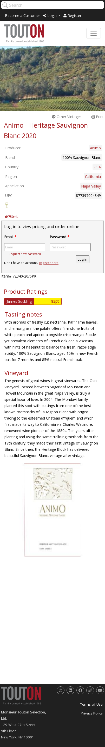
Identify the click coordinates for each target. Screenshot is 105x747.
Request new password (25, 254)
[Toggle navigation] (93, 33)
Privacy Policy (92, 713)
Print (97, 116)
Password (59, 236)
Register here (48, 263)
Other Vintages (67, 116)
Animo (95, 147)
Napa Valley (91, 186)
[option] (52, 509)
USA (97, 166)
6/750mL (11, 217)
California (93, 176)
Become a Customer (22, 15)
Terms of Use (91, 704)
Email (10, 236)
